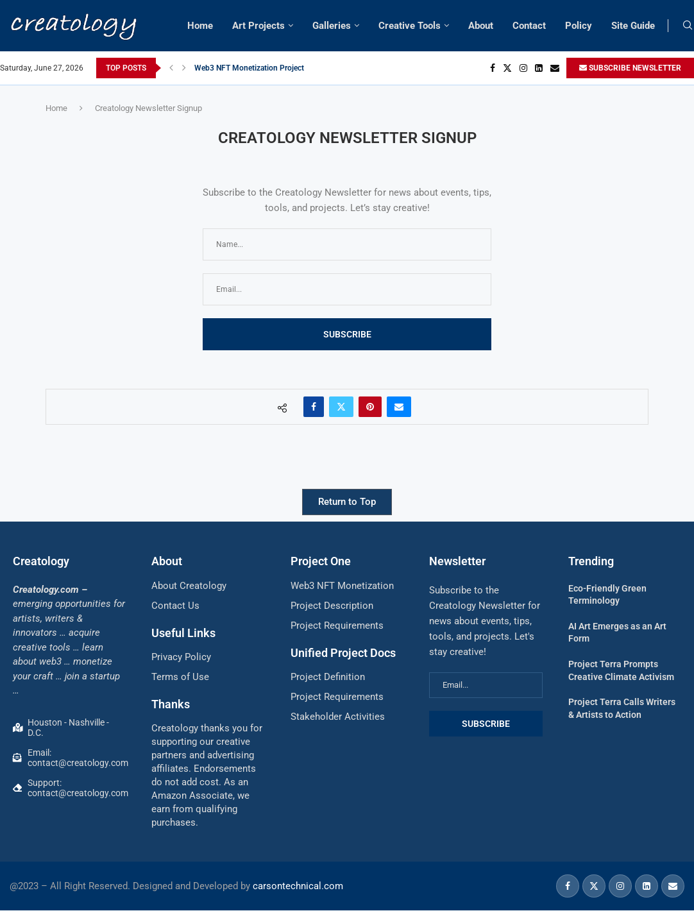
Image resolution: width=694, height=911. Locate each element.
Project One (321, 561)
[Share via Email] (399, 406)
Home (200, 25)
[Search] (687, 26)
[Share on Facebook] (313, 406)
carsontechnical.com (298, 886)
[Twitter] (507, 68)
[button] (171, 68)
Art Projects (258, 25)
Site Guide (633, 25)
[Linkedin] (538, 68)
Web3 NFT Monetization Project (249, 68)
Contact (529, 25)
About (480, 25)
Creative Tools (409, 25)
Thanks (170, 704)
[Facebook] (492, 68)
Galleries (331, 25)
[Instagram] (523, 68)
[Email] (555, 68)
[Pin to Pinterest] (370, 406)
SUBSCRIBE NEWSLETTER (630, 68)
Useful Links (183, 633)
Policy (578, 25)
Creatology (41, 561)
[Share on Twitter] (341, 406)
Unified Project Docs (343, 653)
